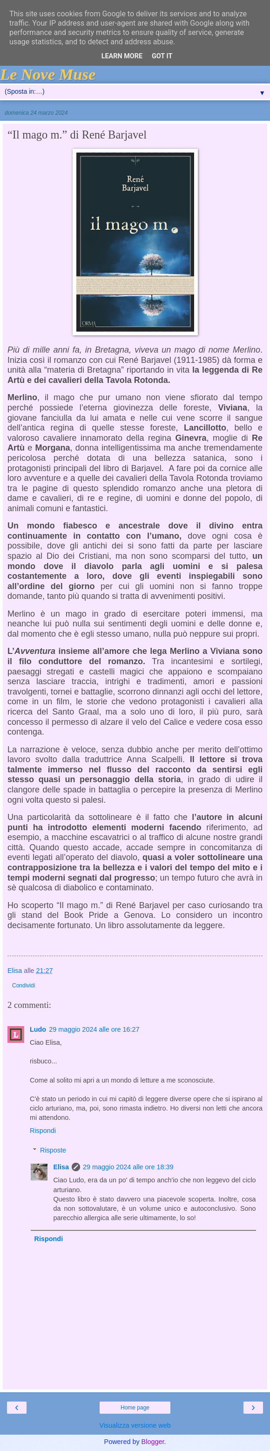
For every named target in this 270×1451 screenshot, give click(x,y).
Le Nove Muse (47, 74)
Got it (162, 56)
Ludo (38, 1029)
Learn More (121, 56)
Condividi (23, 985)
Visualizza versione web (134, 1425)
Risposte (53, 1150)
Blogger (153, 1441)
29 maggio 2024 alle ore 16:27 (94, 1029)
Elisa (61, 1167)
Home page (135, 1407)
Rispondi (43, 1130)
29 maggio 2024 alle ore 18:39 (128, 1167)
